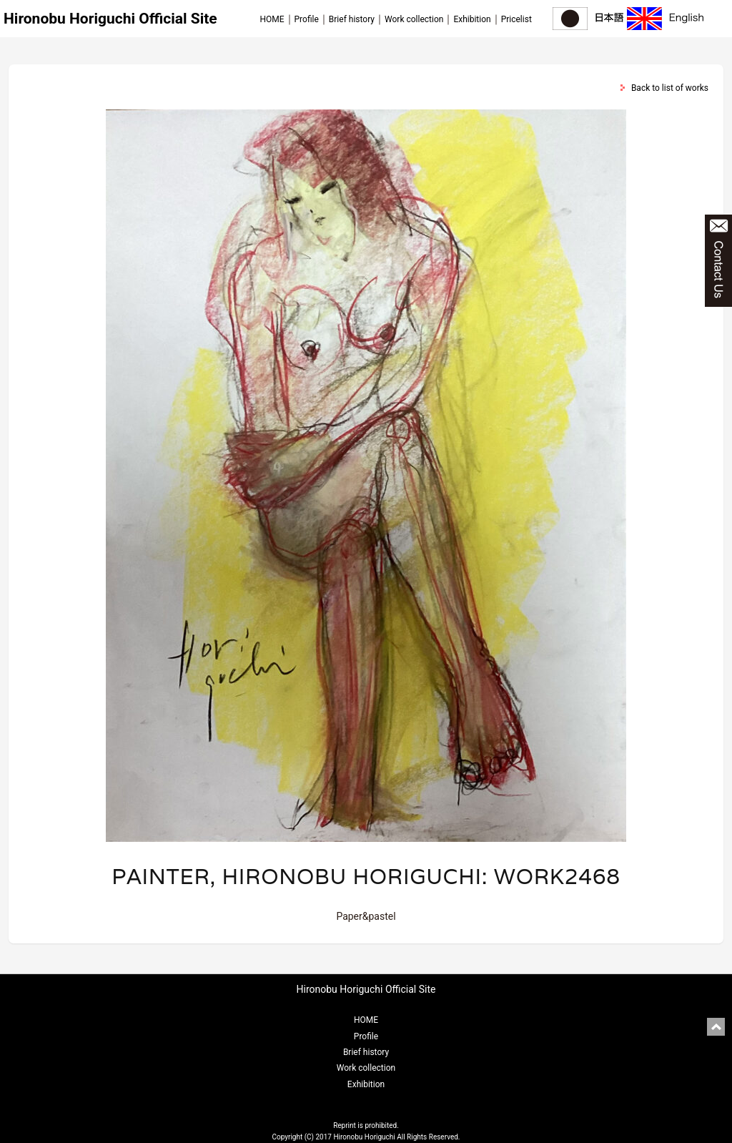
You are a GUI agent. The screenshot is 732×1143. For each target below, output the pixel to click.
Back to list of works (669, 88)
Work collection (414, 19)
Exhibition (471, 19)
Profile (307, 19)
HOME (271, 19)
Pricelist (516, 19)
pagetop (716, 1027)
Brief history (352, 19)
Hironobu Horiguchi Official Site (110, 18)
